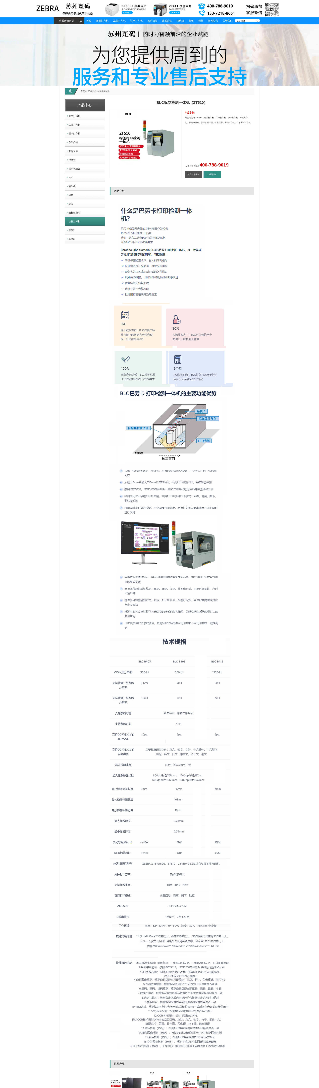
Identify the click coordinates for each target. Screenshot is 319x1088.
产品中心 (92, 91)
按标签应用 (74, 212)
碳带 (200, 20)
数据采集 (167, 20)
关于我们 (228, 20)
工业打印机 (119, 20)
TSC (71, 177)
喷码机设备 (74, 168)
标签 (191, 20)
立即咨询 (212, 174)
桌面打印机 (102, 20)
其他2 (72, 230)
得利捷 (72, 160)
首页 (88, 20)
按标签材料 (104, 91)
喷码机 (180, 20)
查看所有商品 (66, 20)
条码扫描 (152, 20)
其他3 (72, 239)
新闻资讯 (213, 20)
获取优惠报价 (194, 174)
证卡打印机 (136, 20)
